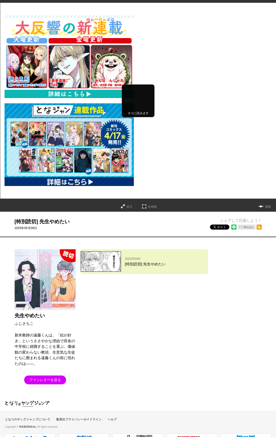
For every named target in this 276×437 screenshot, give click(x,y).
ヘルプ (112, 419)
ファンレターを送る (45, 380)
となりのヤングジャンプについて (27, 419)
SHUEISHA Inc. (28, 426)
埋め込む (248, 227)
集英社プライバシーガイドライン (79, 419)
